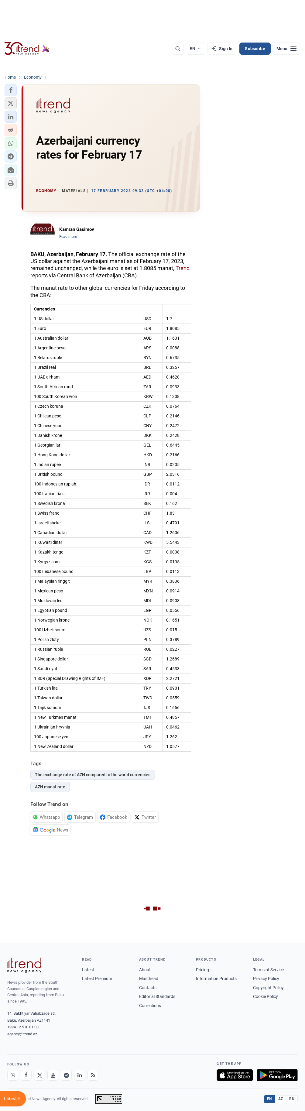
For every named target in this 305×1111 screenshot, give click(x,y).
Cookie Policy (265, 996)
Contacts (147, 987)
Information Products (216, 978)
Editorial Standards (157, 996)
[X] (39, 1075)
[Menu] (286, 49)
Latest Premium (97, 978)
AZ (280, 1099)
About (145, 969)
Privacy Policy (266, 978)
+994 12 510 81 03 (23, 1027)
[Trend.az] (27, 48)
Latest (88, 969)
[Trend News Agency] (24, 965)
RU (291, 1099)
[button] (10, 90)
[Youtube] (52, 1075)
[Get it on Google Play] (277, 1075)
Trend (183, 268)
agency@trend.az (22, 1034)
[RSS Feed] (92, 1075)
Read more (68, 237)
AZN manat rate (50, 786)
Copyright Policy (268, 987)
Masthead (148, 978)
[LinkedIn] (79, 1075)
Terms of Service (268, 969)
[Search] (178, 49)
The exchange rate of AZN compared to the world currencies (92, 774)
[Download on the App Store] (235, 1075)
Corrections (150, 1005)
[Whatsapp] (12, 1075)
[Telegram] (66, 1075)
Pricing (202, 969)
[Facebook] (26, 1075)
